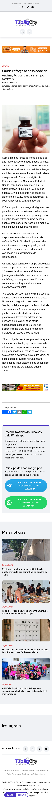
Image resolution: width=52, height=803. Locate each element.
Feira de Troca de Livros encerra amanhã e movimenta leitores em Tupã (25, 612)
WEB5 (36, 785)
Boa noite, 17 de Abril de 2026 (25, 3)
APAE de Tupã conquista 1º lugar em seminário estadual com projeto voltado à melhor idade (24, 691)
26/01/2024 (7, 565)
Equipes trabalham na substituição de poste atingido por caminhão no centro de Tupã (25, 572)
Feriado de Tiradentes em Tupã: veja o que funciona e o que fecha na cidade (25, 651)
